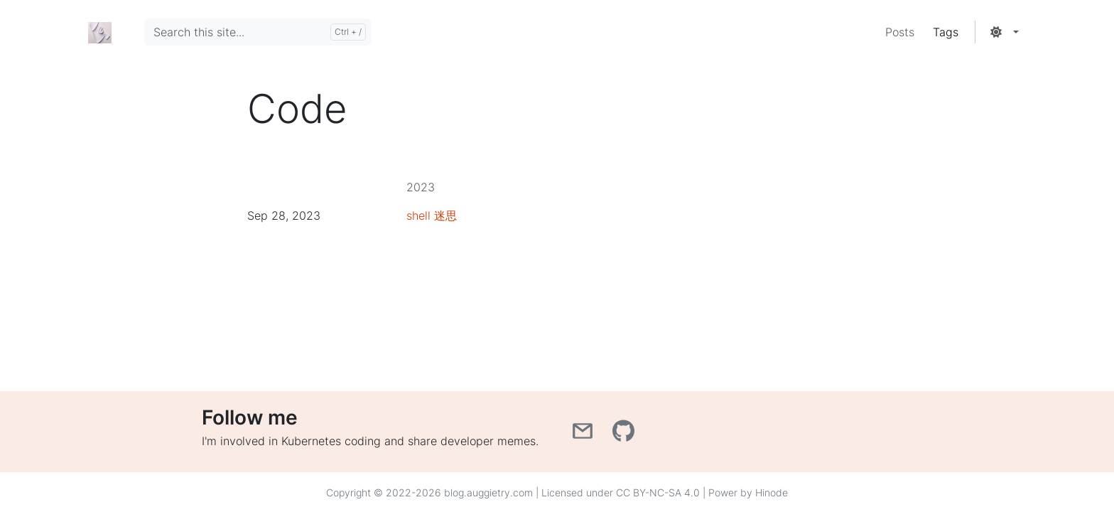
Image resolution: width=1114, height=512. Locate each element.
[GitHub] (625, 435)
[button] (1003, 32)
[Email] (586, 435)
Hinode (771, 492)
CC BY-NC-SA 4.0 (658, 492)
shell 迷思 (431, 215)
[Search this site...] (258, 32)
